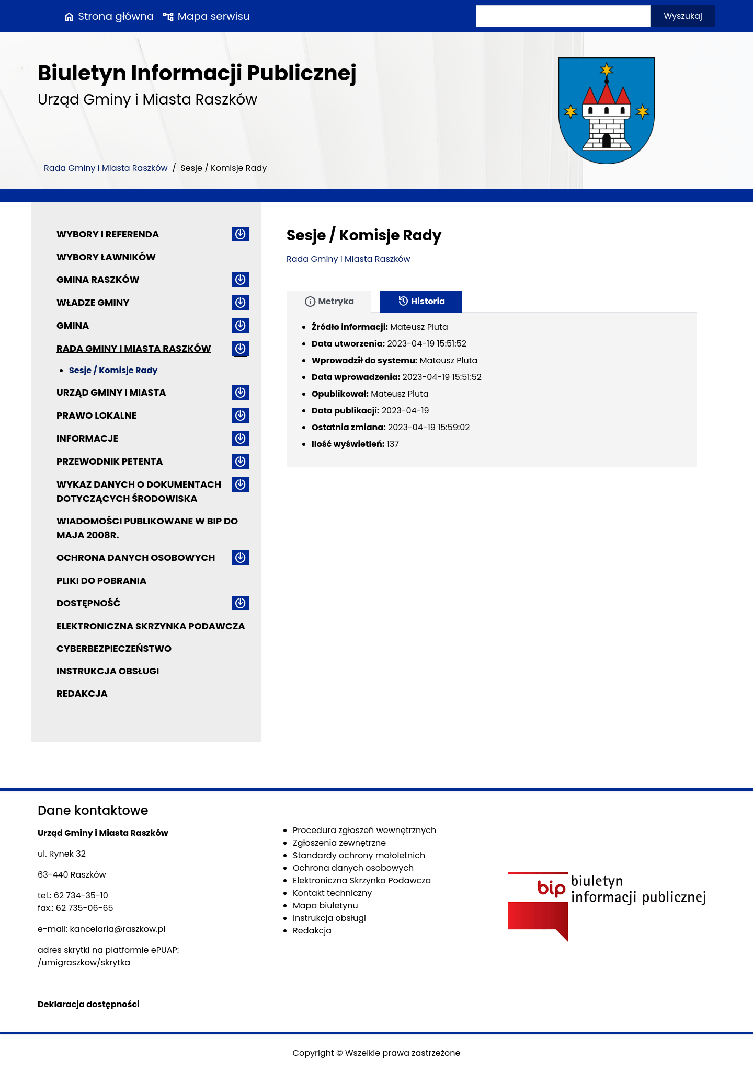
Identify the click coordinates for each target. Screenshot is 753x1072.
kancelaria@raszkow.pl (118, 929)
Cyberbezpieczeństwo (114, 648)
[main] (492, 259)
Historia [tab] (421, 301)
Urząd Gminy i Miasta (111, 392)
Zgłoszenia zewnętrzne (339, 843)
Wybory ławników (106, 256)
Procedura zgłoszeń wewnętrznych (364, 830)
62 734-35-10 (81, 896)
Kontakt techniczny (332, 893)
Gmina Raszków (98, 279)
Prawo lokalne (96, 415)
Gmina (72, 325)
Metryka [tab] (329, 301)
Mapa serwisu (205, 16)
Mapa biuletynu (325, 906)
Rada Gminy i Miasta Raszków (106, 168)
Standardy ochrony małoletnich (359, 855)
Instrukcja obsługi (107, 670)
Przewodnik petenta (109, 461)
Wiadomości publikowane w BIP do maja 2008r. (147, 527)
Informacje (87, 438)
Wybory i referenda (107, 233)
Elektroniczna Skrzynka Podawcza (150, 625)
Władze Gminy (92, 302)
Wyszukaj (683, 16)
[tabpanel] (492, 390)
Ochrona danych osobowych (135, 557)
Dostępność (88, 602)
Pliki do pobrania (101, 580)
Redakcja (82, 693)
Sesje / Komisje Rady (113, 370)
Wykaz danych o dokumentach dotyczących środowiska (138, 491)
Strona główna (108, 16)
